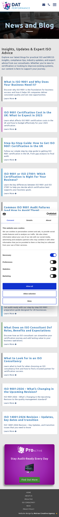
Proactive (29, 499)
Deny (29, 301)
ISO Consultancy (28, 502)
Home (28, 492)
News (28, 506)
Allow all (29, 286)
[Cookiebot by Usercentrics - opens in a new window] (46, 214)
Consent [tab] (10, 220)
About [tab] (48, 220)
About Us (28, 496)
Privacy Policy (28, 509)
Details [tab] (29, 220)
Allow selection (29, 294)
